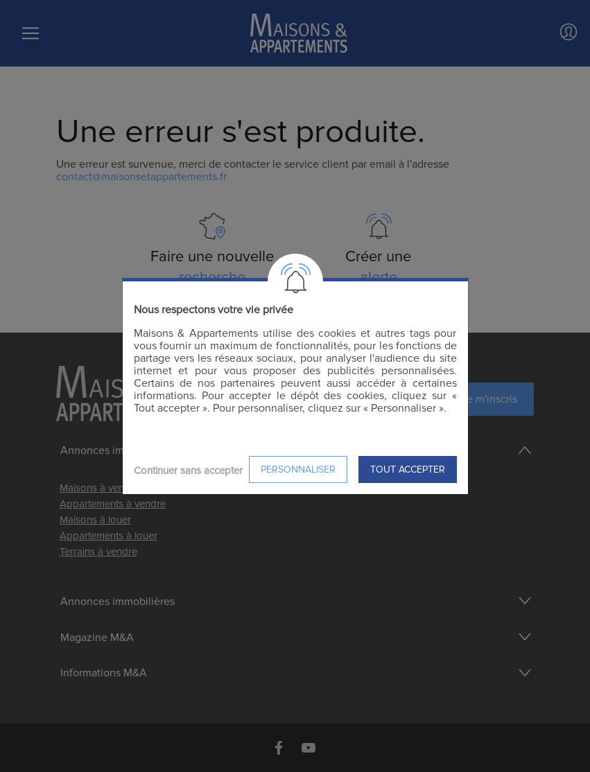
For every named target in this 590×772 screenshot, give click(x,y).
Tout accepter (407, 469)
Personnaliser (298, 469)
